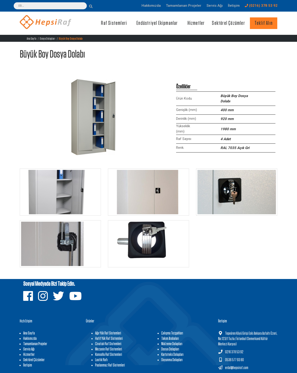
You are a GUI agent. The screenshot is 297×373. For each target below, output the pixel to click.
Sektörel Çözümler (228, 23)
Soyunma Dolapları (172, 360)
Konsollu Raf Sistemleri (108, 355)
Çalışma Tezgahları (172, 333)
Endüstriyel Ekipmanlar (157, 23)
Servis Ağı (29, 349)
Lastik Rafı (101, 360)
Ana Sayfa (31, 38)
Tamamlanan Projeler (35, 344)
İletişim (27, 365)
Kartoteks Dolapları (172, 355)
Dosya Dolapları (47, 38)
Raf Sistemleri (114, 23)
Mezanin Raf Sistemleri (108, 349)
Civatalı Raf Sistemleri (108, 344)
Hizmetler (196, 23)
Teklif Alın (264, 23)
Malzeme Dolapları (171, 344)
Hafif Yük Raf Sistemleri (109, 339)
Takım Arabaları (170, 339)
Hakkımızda (30, 339)
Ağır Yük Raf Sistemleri (108, 333)
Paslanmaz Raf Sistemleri (110, 365)
